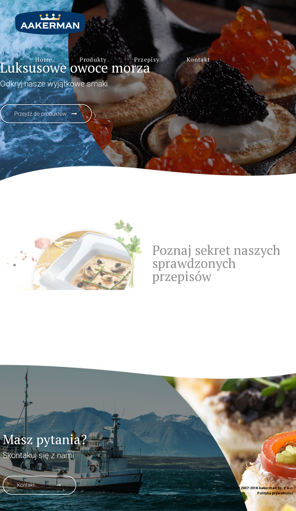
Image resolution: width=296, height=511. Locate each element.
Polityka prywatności (275, 493)
